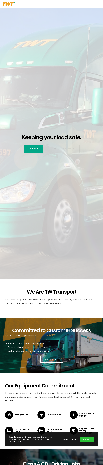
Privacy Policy (69, 439)
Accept (86, 439)
